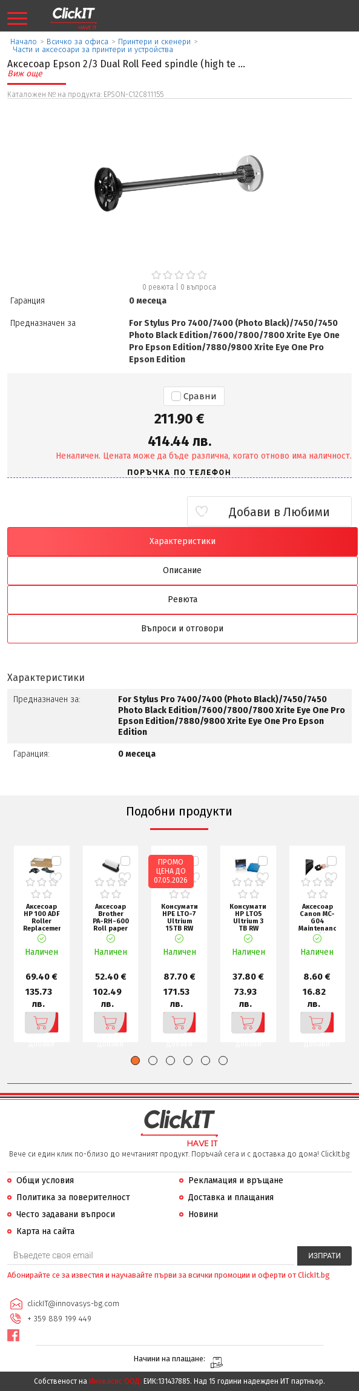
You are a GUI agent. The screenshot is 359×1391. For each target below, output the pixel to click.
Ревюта (182, 599)
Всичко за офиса (77, 41)
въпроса (198, 287)
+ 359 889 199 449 (59, 1318)
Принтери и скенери (154, 41)
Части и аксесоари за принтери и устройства (93, 49)
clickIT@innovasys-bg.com (73, 1303)
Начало (23, 41)
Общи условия (45, 1180)
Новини (203, 1214)
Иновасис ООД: (115, 1381)
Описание (182, 570)
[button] (135, 1060)
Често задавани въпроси (65, 1214)
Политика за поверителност (73, 1197)
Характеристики (183, 541)
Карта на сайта (45, 1231)
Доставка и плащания (231, 1197)
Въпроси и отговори (182, 628)
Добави (40, 1022)
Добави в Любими (280, 512)
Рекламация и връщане (235, 1180)
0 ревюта (158, 287)
